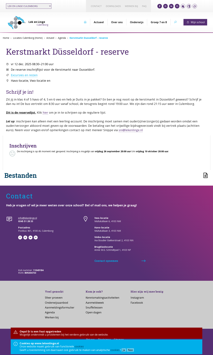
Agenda (62, 37)
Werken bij (131, 6)
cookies (79, 346)
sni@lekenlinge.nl (131, 130)
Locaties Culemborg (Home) (28, 37)
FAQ (144, 6)
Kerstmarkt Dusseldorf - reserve (89, 37)
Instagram (137, 297)
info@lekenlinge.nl (27, 217)
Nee (130, 350)
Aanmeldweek (95, 302)
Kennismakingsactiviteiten (102, 297)
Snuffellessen (94, 307)
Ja (124, 350)
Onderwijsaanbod (56, 302)
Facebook (137, 302)
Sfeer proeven (53, 297)
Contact (96, 6)
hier (45, 112)
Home (6, 37)
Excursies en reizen (24, 75)
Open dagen (93, 312)
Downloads (113, 6)
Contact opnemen (106, 260)
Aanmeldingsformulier (59, 307)
